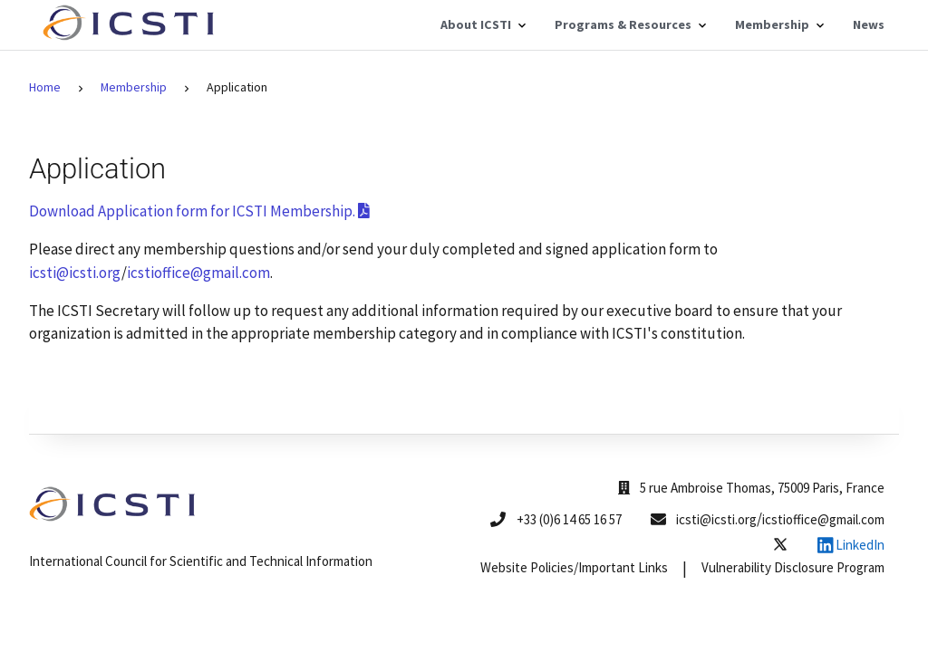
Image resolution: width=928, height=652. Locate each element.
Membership (134, 87)
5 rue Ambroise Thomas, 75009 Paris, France (751, 487)
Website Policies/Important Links (574, 568)
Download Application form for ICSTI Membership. (199, 211)
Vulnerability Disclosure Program (792, 568)
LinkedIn (850, 544)
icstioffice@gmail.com (198, 273)
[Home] (132, 36)
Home (45, 87)
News (868, 24)
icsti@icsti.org (75, 273)
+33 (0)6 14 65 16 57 (569, 519)
